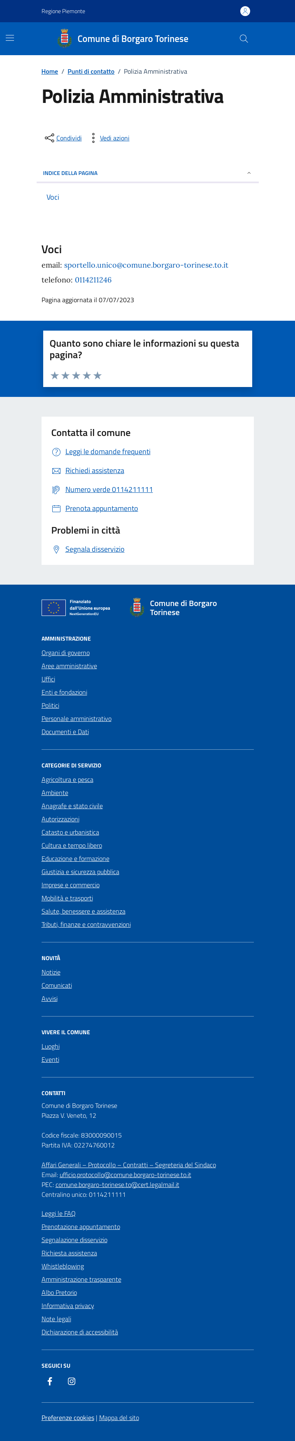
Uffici (48, 679)
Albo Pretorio (59, 1292)
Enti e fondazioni (64, 692)
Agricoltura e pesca (67, 779)
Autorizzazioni (60, 819)
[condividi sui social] (63, 138)
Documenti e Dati (65, 732)
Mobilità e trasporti (67, 898)
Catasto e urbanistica (70, 832)
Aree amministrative (69, 666)
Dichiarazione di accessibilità (80, 1332)
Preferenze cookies (68, 1417)
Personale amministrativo (76, 718)
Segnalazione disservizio (74, 1240)
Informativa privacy (68, 1305)
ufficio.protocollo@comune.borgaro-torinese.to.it (125, 1175)
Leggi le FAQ (59, 1213)
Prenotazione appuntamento (81, 1226)
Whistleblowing (63, 1266)
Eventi (50, 1059)
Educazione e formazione (75, 858)
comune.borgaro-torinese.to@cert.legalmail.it (117, 1184)
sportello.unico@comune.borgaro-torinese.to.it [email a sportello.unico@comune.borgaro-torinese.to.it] (146, 265)
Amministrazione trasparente (81, 1279)
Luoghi (51, 1046)
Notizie (51, 972)
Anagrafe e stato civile (72, 806)
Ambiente (55, 792)
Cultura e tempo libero (72, 845)
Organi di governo (66, 653)
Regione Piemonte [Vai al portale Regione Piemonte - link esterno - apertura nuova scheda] (63, 11)
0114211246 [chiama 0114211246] (93, 279)
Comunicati (57, 985)
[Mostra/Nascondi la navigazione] (10, 38)
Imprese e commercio (71, 885)
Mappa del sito (119, 1417)
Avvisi (50, 998)
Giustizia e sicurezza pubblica (80, 872)
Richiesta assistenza (69, 1253)
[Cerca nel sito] (243, 39)
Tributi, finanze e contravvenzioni (86, 924)
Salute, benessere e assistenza (83, 911)
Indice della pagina (147, 172)
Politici (50, 705)
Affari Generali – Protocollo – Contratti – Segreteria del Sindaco (129, 1165)
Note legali (56, 1319)
